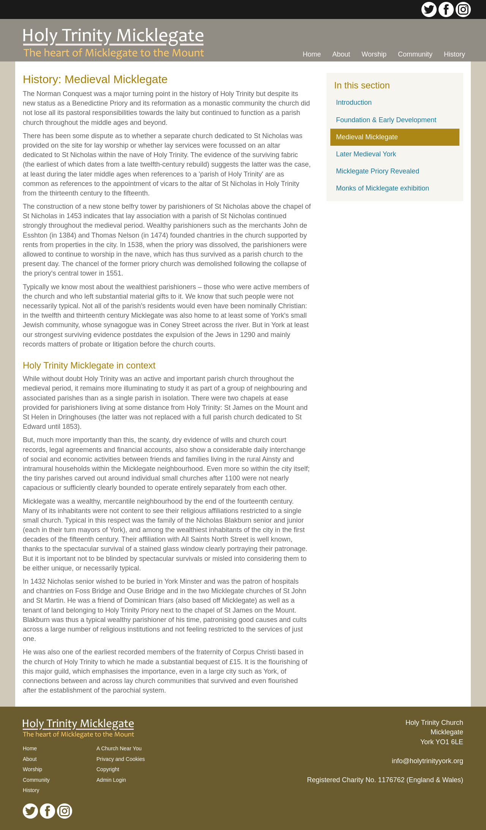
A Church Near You (119, 748)
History (454, 54)
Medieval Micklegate (367, 137)
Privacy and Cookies (120, 759)
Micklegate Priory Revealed (377, 171)
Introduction (354, 102)
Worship (374, 54)
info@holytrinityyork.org (427, 761)
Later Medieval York (366, 154)
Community (415, 54)
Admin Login (111, 780)
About (341, 54)
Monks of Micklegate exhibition (382, 188)
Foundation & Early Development (386, 120)
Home (312, 54)
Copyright (107, 769)
